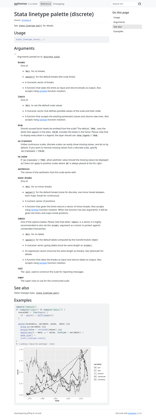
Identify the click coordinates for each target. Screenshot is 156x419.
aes (30, 332)
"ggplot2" (30, 307)
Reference (46, 3)
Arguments (119, 22)
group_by (25, 327)
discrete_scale (52, 57)
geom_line (25, 335)
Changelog (58, 3)
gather (21, 324)
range (46, 315)
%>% (68, 324)
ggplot (23, 332)
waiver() (30, 77)
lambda (43, 91)
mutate (23, 330)
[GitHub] (139, 3)
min (28, 315)
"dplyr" (57, 310)
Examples (118, 31)
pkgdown (132, 413)
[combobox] (124, 3)
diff (40, 315)
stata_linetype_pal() (30, 26)
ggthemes (20, 3)
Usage (117, 17)
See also (118, 26)
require (20, 307)
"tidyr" (34, 310)
